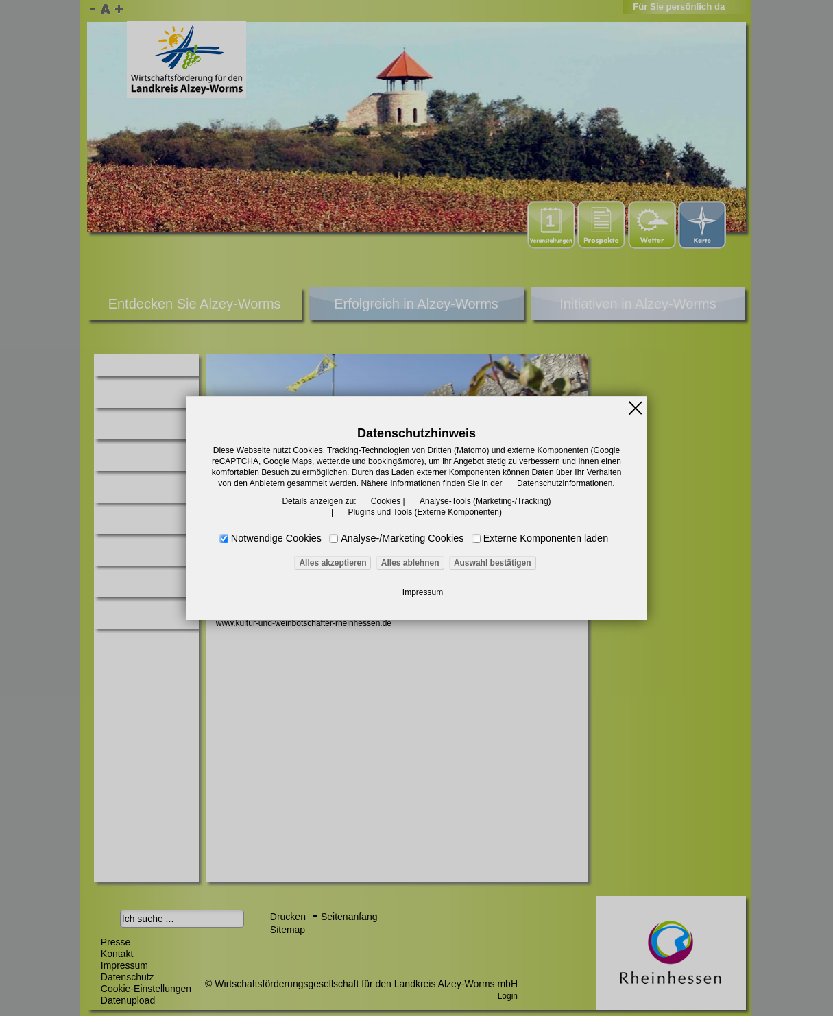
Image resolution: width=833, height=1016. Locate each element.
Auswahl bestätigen (492, 563)
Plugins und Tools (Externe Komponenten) (425, 512)
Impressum (422, 592)
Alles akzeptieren (332, 563)
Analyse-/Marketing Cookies (402, 538)
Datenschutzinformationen (564, 483)
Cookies (385, 501)
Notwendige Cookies (276, 538)
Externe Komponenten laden (545, 538)
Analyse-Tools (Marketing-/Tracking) (485, 501)
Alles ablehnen (410, 563)
